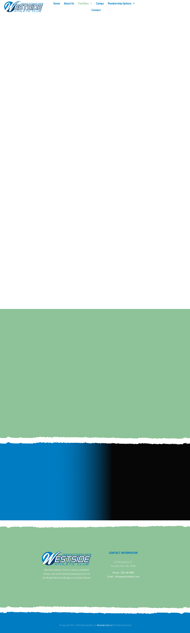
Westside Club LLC (105, 625)
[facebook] (57, 587)
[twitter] (62, 587)
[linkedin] (76, 587)
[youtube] (71, 587)
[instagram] (67, 587)
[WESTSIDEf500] (24, 2)
